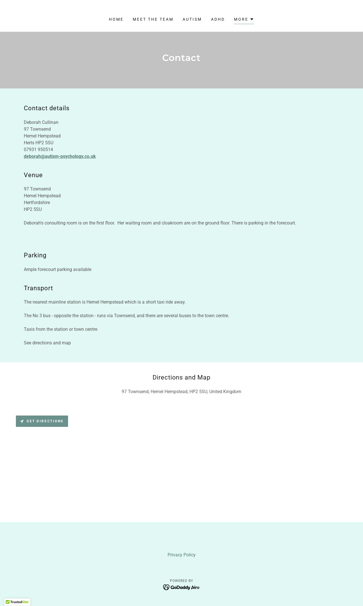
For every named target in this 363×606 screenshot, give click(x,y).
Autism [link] (192, 19)
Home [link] (116, 19)
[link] (181, 587)
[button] (244, 20)
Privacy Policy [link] (182, 555)
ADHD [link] (218, 19)
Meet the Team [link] (153, 19)
